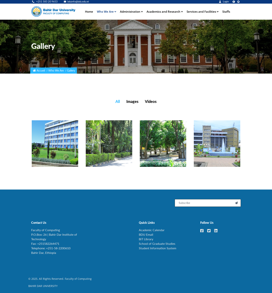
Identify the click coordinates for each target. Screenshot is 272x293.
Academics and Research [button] (164, 11)
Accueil (41, 70)
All (117, 101)
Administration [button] (130, 11)
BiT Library (146, 239)
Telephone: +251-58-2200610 (50, 248)
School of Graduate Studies (157, 243)
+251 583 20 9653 (45, 1)
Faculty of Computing (45, 230)
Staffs (226, 11)
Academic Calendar (152, 230)
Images (132, 101)
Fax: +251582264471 (45, 243)
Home (89, 11)
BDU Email (146, 234)
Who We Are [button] (105, 11)
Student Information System (157, 248)
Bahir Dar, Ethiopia (43, 252)
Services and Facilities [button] (202, 11)
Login (224, 1)
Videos (151, 101)
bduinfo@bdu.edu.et (76, 1)
